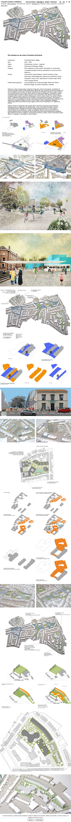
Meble (48, 4)
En (64, 2)
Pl (60, 2)
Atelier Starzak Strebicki (11, 2)
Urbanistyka (36, 4)
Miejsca (28, 4)
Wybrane (4, 4)
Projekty (40, 2)
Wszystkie (4, 5)
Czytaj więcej (39, 820)
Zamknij (31, 820)
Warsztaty (61, 4)
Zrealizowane (11, 4)
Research (54, 4)
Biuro (47, 2)
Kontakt (53, 2)
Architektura (21, 4)
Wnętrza (43, 4)
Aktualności (31, 2)
